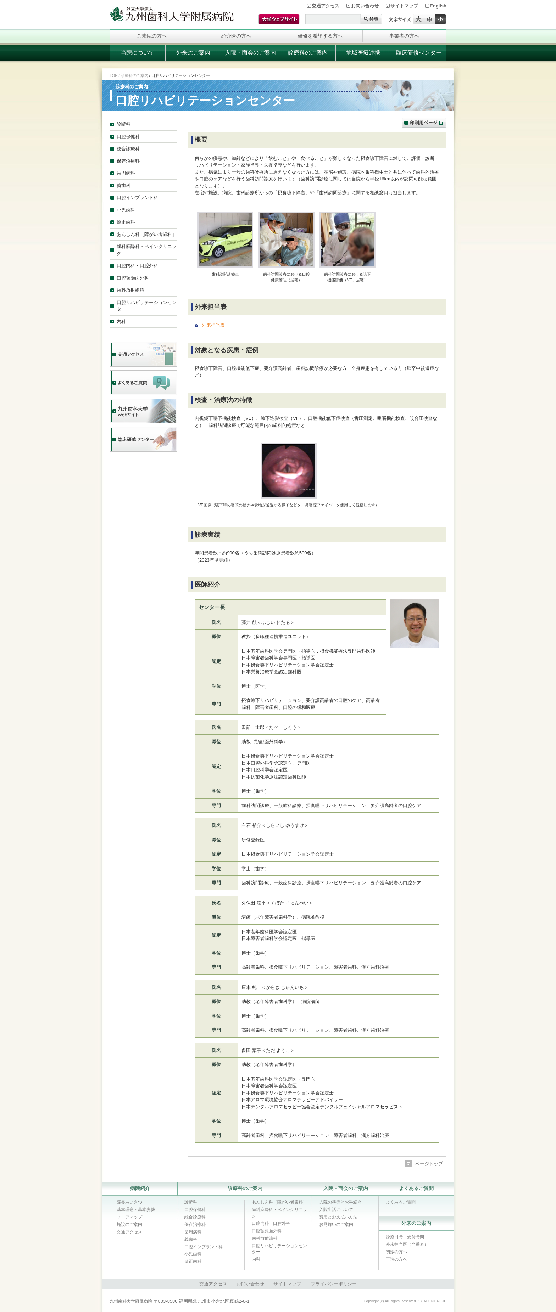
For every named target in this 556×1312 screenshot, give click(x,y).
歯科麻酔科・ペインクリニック (147, 250)
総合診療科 (128, 148)
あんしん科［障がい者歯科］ (147, 234)
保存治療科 (128, 161)
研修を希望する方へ (320, 36)
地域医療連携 (363, 53)
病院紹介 (140, 1188)
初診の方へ (396, 1251)
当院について (138, 53)
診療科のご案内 (308, 53)
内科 (121, 321)
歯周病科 (126, 173)
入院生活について (336, 1209)
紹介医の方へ (236, 36)
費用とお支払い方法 (338, 1217)
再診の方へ (396, 1259)
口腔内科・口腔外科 (137, 265)
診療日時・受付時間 (405, 1236)
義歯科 (123, 185)
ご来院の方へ (152, 36)
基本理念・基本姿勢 (136, 1209)
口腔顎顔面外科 (133, 278)
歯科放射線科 (130, 290)
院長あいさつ (129, 1202)
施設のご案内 (129, 1224)
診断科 (123, 124)
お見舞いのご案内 (336, 1224)
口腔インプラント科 (137, 197)
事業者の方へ (404, 36)
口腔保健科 (128, 136)
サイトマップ (404, 6)
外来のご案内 (193, 53)
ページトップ (429, 1163)
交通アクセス (325, 6)
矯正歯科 (126, 222)
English (438, 6)
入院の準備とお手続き (340, 1202)
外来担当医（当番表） (407, 1244)
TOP (113, 75)
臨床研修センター (418, 53)
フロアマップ (129, 1217)
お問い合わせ (365, 6)
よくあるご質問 (416, 1188)
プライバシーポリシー (334, 1283)
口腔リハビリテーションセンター (147, 306)
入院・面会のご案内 (250, 53)
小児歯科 (126, 210)
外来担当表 (213, 325)
